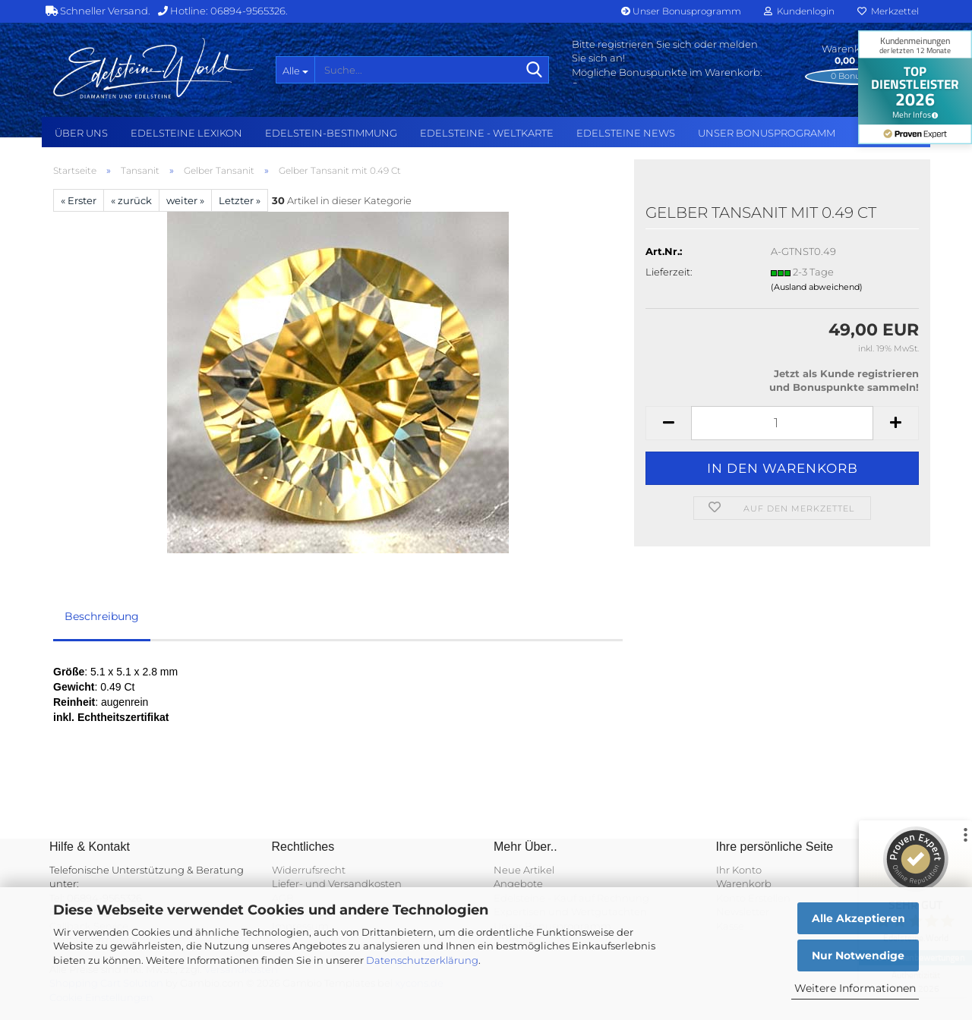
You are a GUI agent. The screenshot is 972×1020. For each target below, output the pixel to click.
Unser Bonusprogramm (681, 11)
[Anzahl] (782, 423)
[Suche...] (295, 69)
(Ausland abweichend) (817, 287)
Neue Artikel (524, 870)
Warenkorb (744, 883)
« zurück (131, 200)
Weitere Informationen (855, 988)
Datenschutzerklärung (422, 960)
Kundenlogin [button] (799, 11)
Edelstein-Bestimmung (331, 133)
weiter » (185, 200)
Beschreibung (102, 616)
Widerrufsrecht (309, 870)
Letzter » (239, 200)
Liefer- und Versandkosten (337, 883)
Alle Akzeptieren (858, 918)
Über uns (81, 133)
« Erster (78, 200)
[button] (668, 423)
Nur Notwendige (858, 955)
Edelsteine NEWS (625, 133)
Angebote (518, 883)
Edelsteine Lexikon (186, 133)
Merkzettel (888, 11)
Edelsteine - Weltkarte (487, 133)
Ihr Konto (739, 870)
